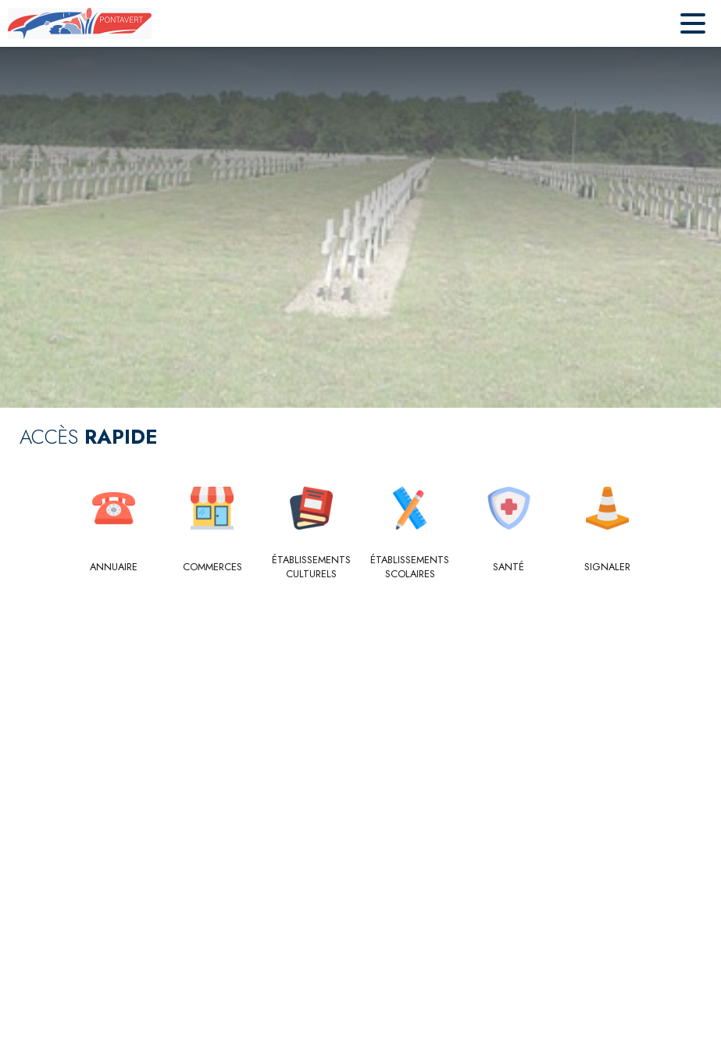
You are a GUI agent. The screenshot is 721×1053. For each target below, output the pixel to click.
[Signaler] (608, 567)
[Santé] (509, 567)
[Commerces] (213, 567)
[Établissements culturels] (311, 567)
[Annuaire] (113, 567)
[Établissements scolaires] (410, 567)
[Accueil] (80, 23)
